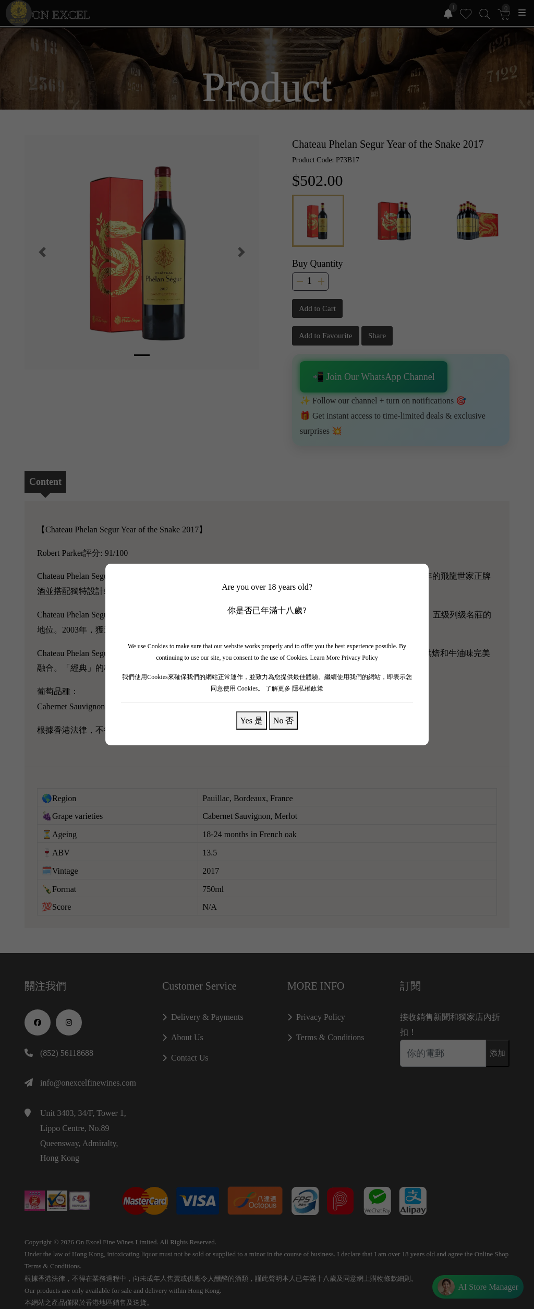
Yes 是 (251, 720)
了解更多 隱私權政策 (294, 688)
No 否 (283, 720)
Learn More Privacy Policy (344, 657)
